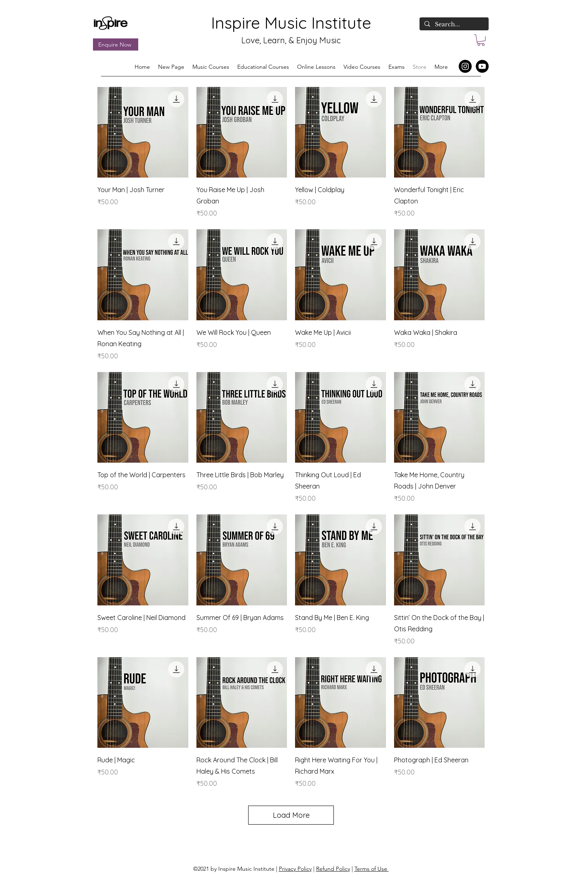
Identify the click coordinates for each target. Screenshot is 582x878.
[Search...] (453, 24)
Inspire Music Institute (291, 23)
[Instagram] (465, 66)
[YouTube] (482, 66)
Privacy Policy (295, 868)
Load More (291, 815)
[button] (481, 40)
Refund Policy (333, 868)
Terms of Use (371, 868)
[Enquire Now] (115, 44)
